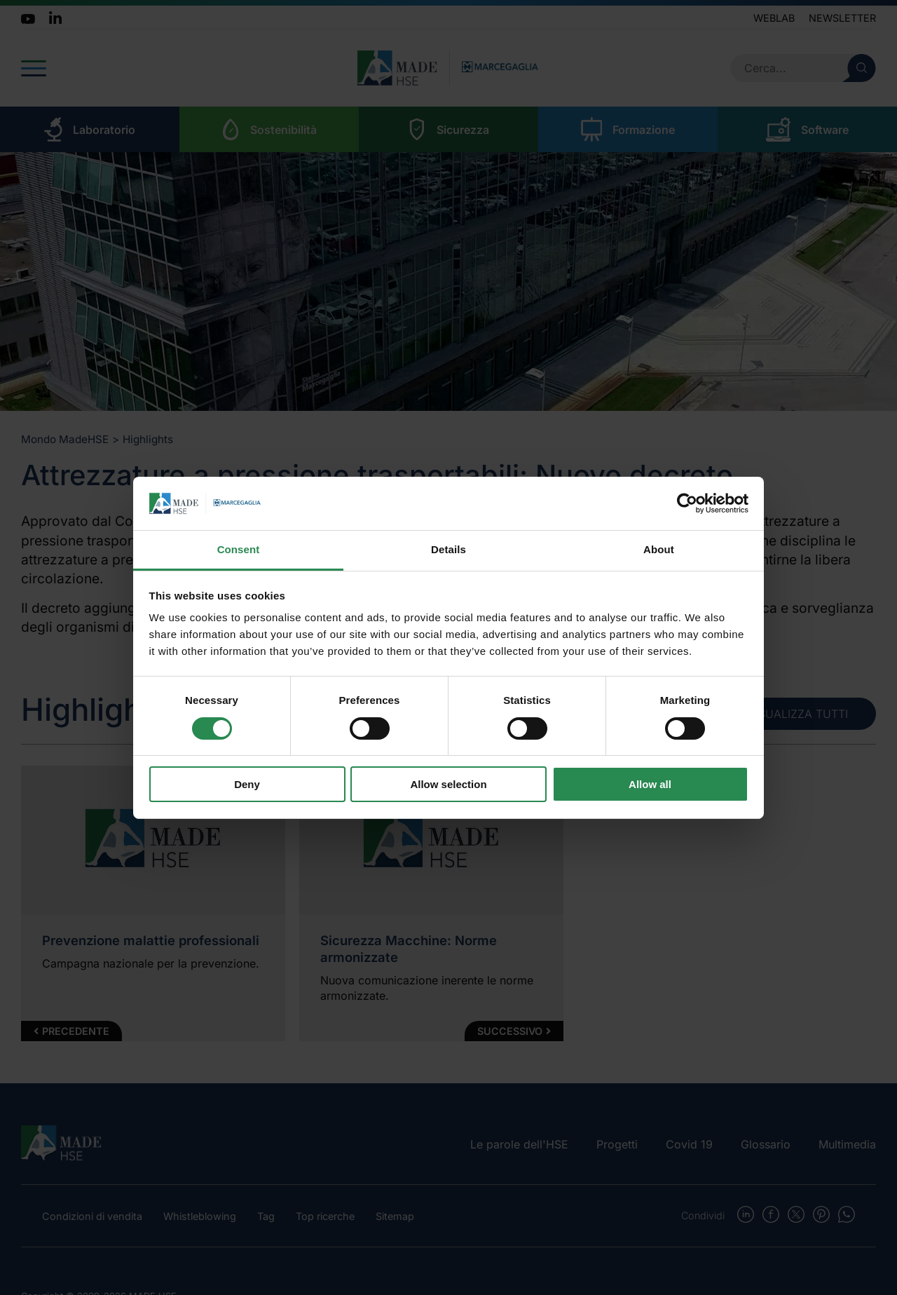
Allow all (650, 784)
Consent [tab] (238, 549)
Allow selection (448, 784)
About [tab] (658, 549)
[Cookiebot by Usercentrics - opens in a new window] (687, 503)
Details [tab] (448, 549)
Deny (247, 784)
